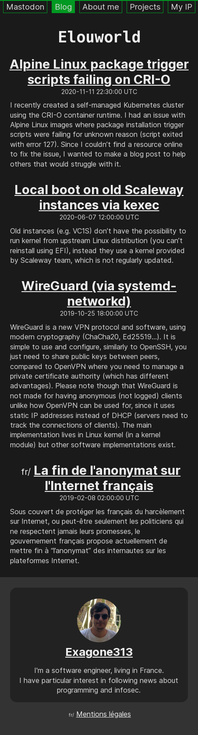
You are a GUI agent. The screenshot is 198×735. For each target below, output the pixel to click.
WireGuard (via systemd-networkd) (99, 293)
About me (100, 6)
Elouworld (99, 37)
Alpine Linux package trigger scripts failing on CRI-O (99, 71)
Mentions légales (103, 714)
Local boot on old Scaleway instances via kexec (99, 197)
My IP (181, 6)
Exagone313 (99, 651)
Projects (145, 6)
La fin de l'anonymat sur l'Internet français (107, 478)
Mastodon (25, 6)
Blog (63, 6)
